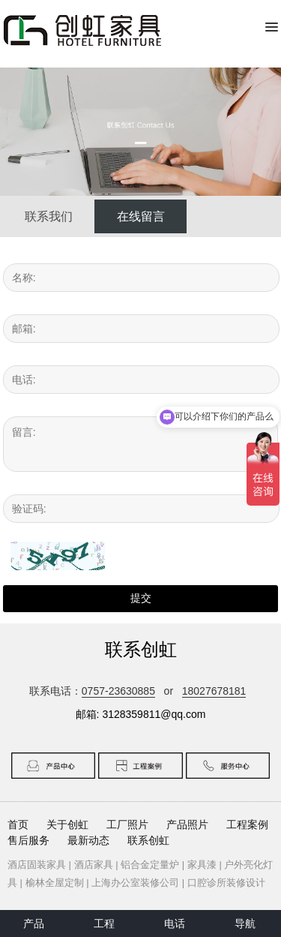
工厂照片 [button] (127, 824)
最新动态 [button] (88, 840)
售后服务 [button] (28, 840)
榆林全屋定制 (54, 882)
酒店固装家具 (36, 864)
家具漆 (202, 864)
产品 (33, 923)
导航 (245, 923)
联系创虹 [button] (148, 840)
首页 (17, 824)
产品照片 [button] (187, 824)
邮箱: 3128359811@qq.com (141, 714)
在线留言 (141, 216)
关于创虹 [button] (67, 824)
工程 (104, 923)
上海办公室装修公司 (135, 882)
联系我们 (49, 216)
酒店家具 (93, 864)
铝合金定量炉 (150, 864)
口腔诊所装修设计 (226, 882)
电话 (174, 923)
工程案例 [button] (247, 824)
